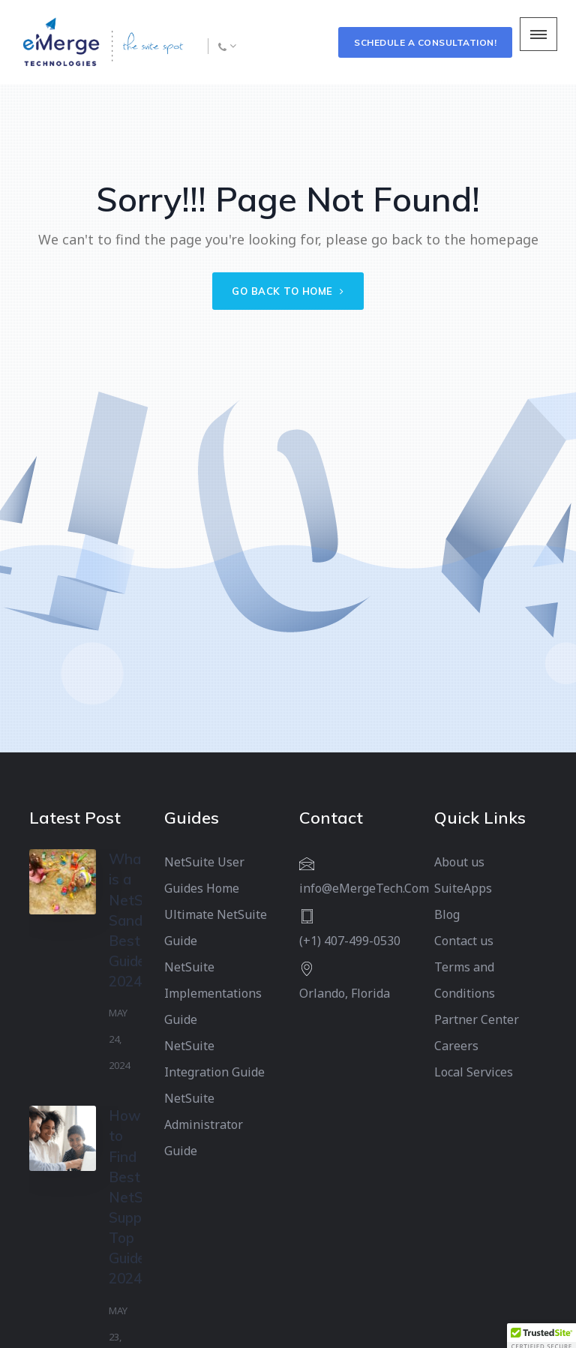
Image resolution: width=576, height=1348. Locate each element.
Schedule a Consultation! (425, 42)
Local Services (473, 1072)
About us (459, 862)
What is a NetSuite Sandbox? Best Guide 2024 (140, 920)
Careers (456, 1045)
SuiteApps (463, 888)
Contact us (464, 940)
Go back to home (288, 291)
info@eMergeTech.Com (364, 888)
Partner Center (476, 1019)
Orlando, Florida (344, 993)
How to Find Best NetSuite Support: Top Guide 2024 (138, 1196)
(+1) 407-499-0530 (349, 940)
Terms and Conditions (464, 980)
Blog (447, 914)
